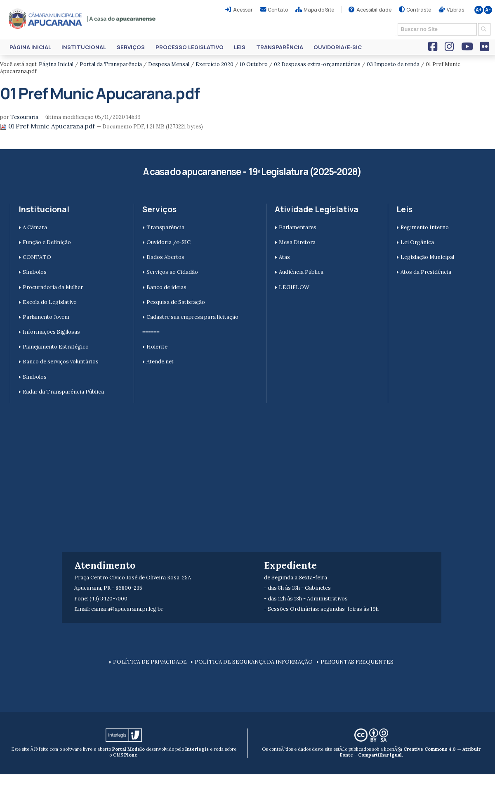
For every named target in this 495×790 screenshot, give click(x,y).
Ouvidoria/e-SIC (338, 47)
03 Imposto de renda (393, 64)
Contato (278, 9)
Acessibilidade (373, 9)
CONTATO (37, 257)
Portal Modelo (128, 749)
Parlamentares (297, 227)
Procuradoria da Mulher (53, 287)
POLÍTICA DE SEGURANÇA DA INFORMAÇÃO (254, 661)
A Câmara (35, 227)
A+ (479, 10)
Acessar (243, 9)
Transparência (279, 47)
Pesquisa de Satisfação (175, 302)
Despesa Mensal (168, 64)
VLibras (455, 9)
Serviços (131, 47)
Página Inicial (30, 47)
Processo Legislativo (190, 47)
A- (488, 10)
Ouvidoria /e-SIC (168, 242)
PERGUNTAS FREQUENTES (357, 661)
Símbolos (35, 271)
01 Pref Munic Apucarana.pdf (48, 126)
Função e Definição (47, 242)
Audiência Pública (301, 271)
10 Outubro (254, 64)
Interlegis (197, 749)
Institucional (83, 47)
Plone (130, 755)
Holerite (156, 346)
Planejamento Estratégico (56, 346)
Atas (284, 257)
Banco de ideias (166, 287)
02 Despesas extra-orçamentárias (317, 64)
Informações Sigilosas (51, 331)
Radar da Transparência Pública (63, 391)
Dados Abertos (165, 257)
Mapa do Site (319, 9)
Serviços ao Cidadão (172, 271)
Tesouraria (24, 117)
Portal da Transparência (111, 64)
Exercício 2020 (214, 64)
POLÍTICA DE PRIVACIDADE (150, 661)
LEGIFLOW (294, 287)
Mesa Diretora (297, 242)
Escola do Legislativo (50, 302)
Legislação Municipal (427, 257)
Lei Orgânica (417, 242)
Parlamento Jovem (46, 316)
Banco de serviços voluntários (61, 361)
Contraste (418, 9)
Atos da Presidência (426, 271)
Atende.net (160, 361)
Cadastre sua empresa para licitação (192, 316)
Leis (239, 47)
